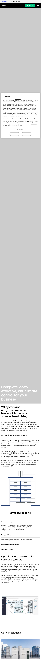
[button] (20, 521)
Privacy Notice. (7, 125)
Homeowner (5, 1)
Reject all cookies (14, 133)
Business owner (17, 1)
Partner (10, 1)
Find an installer (30, 5)
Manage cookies (20, 129)
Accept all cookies (26, 133)
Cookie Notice (17, 99)
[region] (20, 115)
